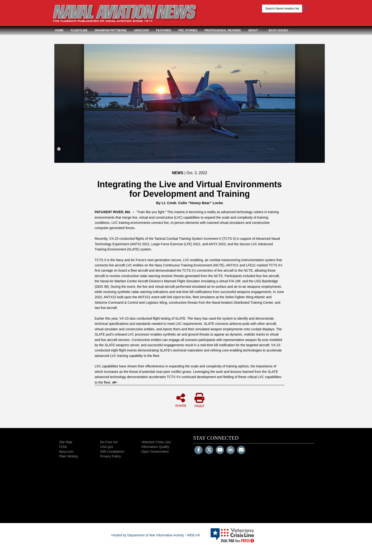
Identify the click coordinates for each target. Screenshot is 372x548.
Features (163, 30)
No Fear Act (109, 442)
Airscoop (141, 30)
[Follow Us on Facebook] (198, 450)
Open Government (155, 451)
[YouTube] (220, 450)
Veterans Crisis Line (156, 442)
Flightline (79, 30)
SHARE (180, 400)
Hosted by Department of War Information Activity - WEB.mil (156, 535)
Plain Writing (68, 456)
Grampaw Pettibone (111, 30)
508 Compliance (112, 451)
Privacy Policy (110, 456)
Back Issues (280, 30)
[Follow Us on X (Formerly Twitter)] (209, 450)
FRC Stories (187, 30)
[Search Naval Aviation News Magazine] (282, 9)
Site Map (65, 442)
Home (59, 30)
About (254, 30)
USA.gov (106, 447)
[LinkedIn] (230, 450)
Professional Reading (223, 30)
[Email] (241, 450)
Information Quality (155, 447)
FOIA (63, 447)
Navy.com (66, 451)
